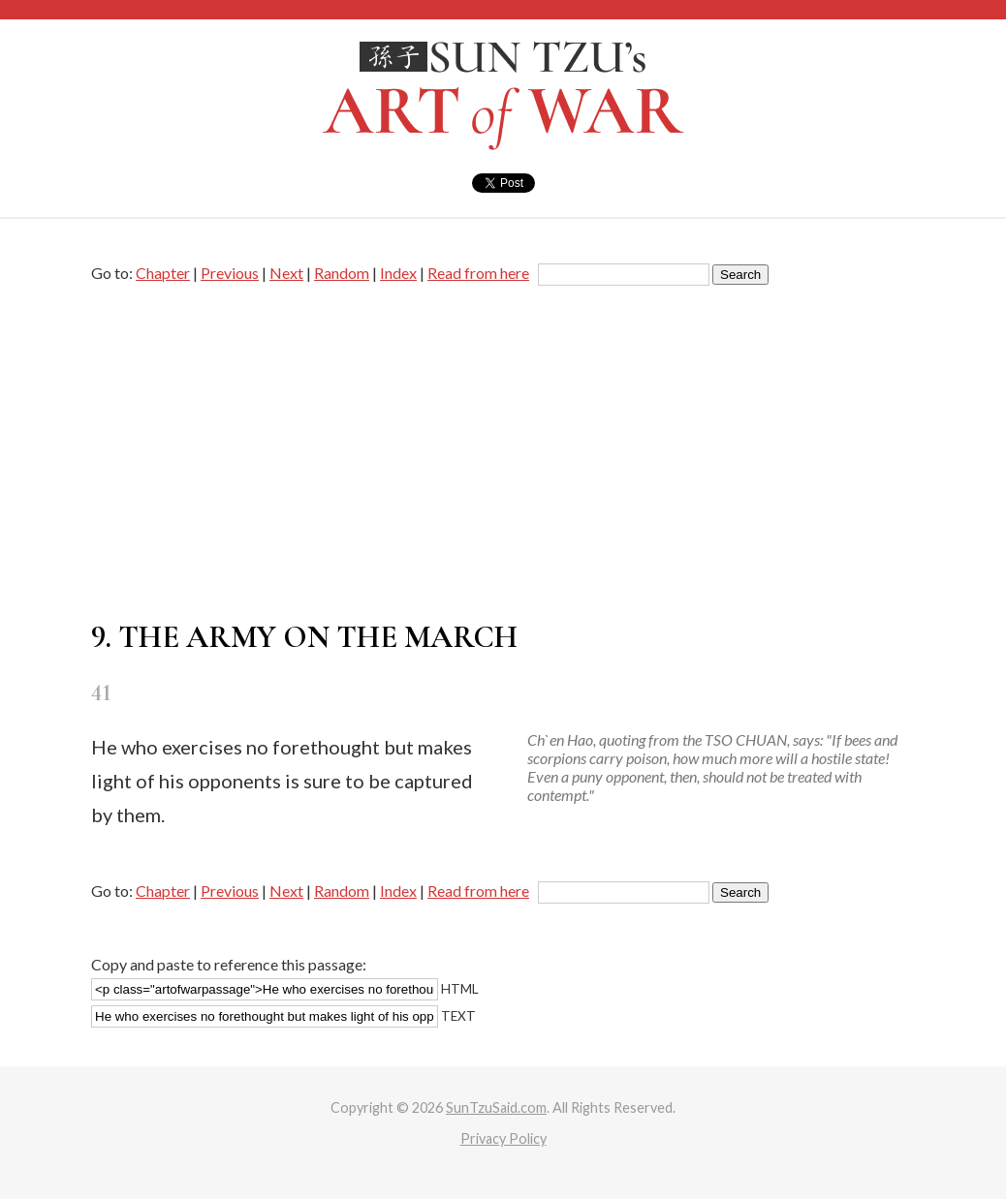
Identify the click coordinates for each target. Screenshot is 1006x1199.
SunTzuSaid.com (496, 1107)
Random (341, 272)
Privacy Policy (503, 1138)
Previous (230, 272)
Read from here (478, 272)
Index (398, 272)
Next (286, 272)
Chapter (163, 272)
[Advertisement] (503, 453)
